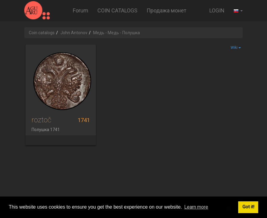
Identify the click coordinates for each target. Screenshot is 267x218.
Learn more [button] (196, 207)
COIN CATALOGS (117, 10)
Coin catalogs (42, 32)
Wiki (236, 47)
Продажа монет (166, 10)
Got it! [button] (248, 207)
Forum (80, 10)
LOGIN (217, 10)
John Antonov (73, 32)
